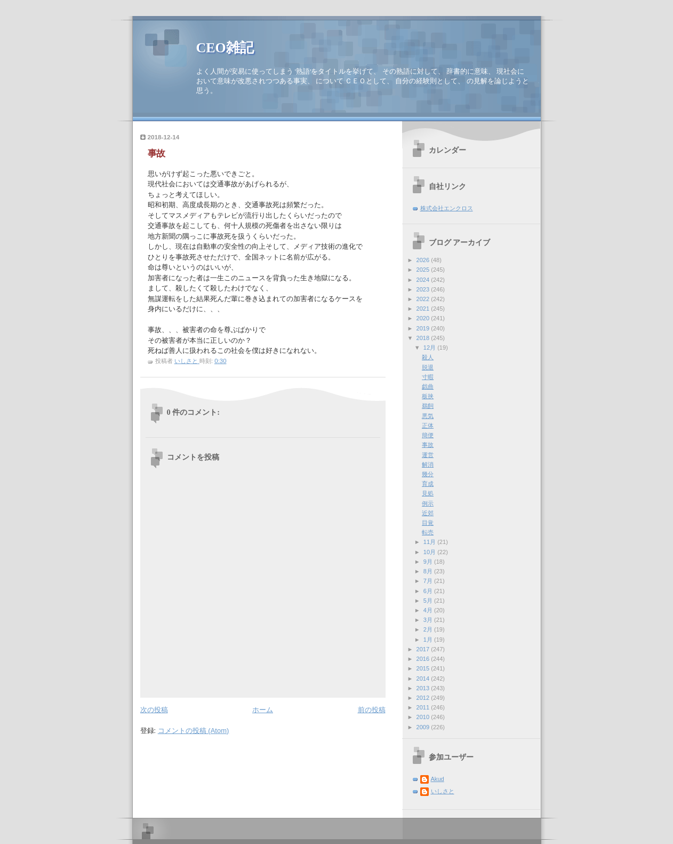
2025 (423, 269)
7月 (428, 581)
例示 (428, 503)
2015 (423, 668)
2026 (423, 260)
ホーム (262, 710)
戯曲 (428, 386)
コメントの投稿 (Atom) (193, 731)
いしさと (442, 791)
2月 (428, 629)
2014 (423, 678)
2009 (423, 727)
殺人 (428, 357)
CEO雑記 (225, 48)
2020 (423, 318)
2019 (423, 328)
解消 (428, 464)
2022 (423, 299)
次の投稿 (154, 710)
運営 (428, 455)
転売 (428, 532)
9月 (428, 561)
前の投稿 (372, 710)
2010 (423, 717)
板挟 (428, 396)
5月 (428, 600)
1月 (428, 639)
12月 (430, 347)
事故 (428, 444)
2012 (423, 698)
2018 (423, 338)
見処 (428, 493)
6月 (428, 591)
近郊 (428, 513)
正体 (428, 425)
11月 (430, 542)
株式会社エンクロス (446, 208)
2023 (423, 289)
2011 (423, 707)
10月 (430, 552)
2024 (423, 280)
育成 (428, 483)
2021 (423, 308)
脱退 (428, 367)
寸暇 (428, 377)
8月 (428, 571)
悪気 (428, 416)
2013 (423, 688)
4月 (428, 610)
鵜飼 (428, 406)
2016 (423, 659)
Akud (437, 779)
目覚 (428, 522)
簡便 (428, 435)
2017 (423, 649)
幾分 (428, 474)
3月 (428, 620)
